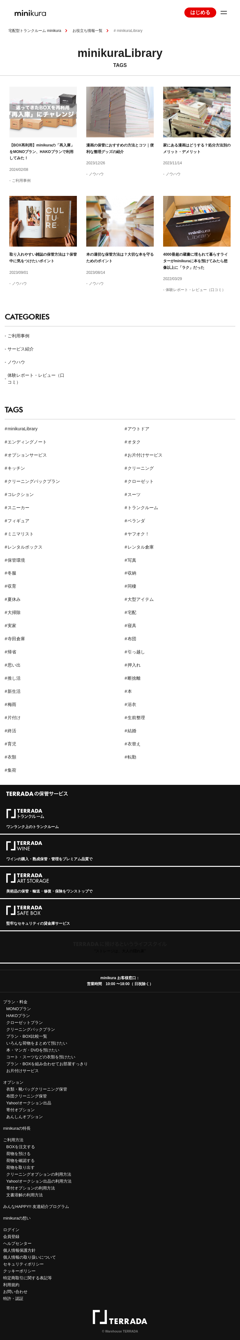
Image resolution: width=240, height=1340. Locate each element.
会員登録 (11, 1236)
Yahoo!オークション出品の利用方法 (39, 1181)
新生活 (14, 691)
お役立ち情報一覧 (87, 30)
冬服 (12, 572)
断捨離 (134, 678)
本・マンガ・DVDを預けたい (32, 1050)
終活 (12, 730)
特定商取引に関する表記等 (27, 1278)
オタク (134, 441)
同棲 (132, 586)
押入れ (134, 664)
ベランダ (136, 520)
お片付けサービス (145, 455)
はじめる (200, 12)
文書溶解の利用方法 (24, 1195)
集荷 (12, 770)
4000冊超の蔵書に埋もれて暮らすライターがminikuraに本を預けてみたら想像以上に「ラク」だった (195, 260)
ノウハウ (96, 174)
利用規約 (11, 1284)
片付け (14, 717)
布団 (132, 638)
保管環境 (16, 560)
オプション (13, 1082)
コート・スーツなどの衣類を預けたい (40, 1057)
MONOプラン (18, 1008)
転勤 (132, 757)
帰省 (12, 651)
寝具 (132, 625)
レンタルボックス (25, 547)
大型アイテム (141, 599)
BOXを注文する (20, 1146)
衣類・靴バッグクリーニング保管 (36, 1089)
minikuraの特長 (17, 1128)
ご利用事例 (21, 180)
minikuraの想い (17, 1218)
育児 (12, 743)
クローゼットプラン (24, 1022)
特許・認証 (13, 1298)
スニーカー (18, 507)
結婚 (132, 730)
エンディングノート (27, 441)
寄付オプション (20, 1109)
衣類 (12, 757)
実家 (12, 625)
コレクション (21, 494)
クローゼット (141, 481)
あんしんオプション (24, 1116)
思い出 (14, 664)
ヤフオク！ (138, 533)
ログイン (11, 1229)
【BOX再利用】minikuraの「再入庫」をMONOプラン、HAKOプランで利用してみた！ (41, 151)
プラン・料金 (15, 1002)
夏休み (14, 599)
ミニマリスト (21, 533)
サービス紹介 (21, 348)
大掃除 (14, 612)
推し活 (14, 678)
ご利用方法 (13, 1140)
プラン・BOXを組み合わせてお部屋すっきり (47, 1063)
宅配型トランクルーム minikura (34, 30)
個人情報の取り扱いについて (29, 1257)
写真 (132, 560)
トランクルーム (143, 507)
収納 (132, 572)
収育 (12, 586)
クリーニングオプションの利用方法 (38, 1174)
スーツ (134, 494)
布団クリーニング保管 (26, 1096)
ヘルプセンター (17, 1243)
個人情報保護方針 (19, 1250)
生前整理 (136, 717)
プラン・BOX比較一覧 (26, 1036)
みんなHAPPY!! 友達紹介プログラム (36, 1206)
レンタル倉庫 (141, 547)
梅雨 (12, 704)
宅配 (132, 612)
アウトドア (138, 428)
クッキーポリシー (19, 1271)
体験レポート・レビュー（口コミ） (196, 290)
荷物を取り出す (20, 1167)
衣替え (134, 743)
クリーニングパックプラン (34, 481)
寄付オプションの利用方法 (30, 1188)
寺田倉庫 (16, 638)
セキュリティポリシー (23, 1264)
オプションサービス (27, 455)
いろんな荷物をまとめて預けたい (36, 1043)
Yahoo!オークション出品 (28, 1103)
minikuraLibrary (23, 428)
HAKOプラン (18, 1015)
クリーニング (141, 468)
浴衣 (132, 704)
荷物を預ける (18, 1153)
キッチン (16, 468)
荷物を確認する (20, 1160)
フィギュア (18, 520)
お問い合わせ (15, 1291)
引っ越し (136, 651)
